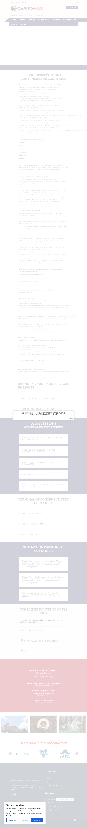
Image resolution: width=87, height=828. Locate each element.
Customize (12, 820)
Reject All (25, 820)
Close (71, 418)
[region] (25, 813)
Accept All (37, 820)
